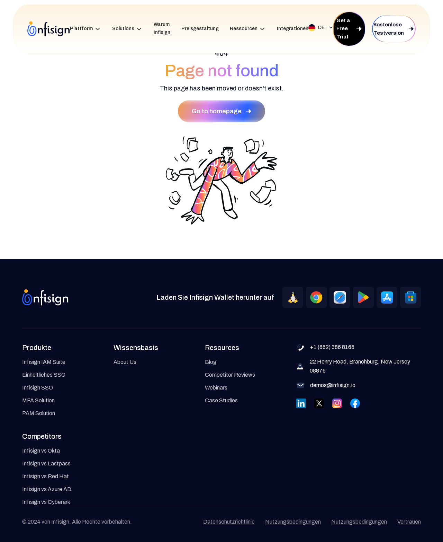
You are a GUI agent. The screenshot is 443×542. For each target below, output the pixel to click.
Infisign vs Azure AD (46, 489)
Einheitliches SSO (43, 375)
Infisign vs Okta (41, 451)
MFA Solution (38, 400)
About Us (125, 362)
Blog (211, 362)
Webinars (216, 388)
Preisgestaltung (200, 28)
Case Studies (221, 400)
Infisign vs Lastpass (46, 463)
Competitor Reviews (230, 375)
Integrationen (292, 28)
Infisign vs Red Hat (45, 476)
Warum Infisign (162, 28)
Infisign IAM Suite (43, 362)
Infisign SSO (37, 388)
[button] (85, 29)
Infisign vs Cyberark (46, 502)
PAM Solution (38, 413)
